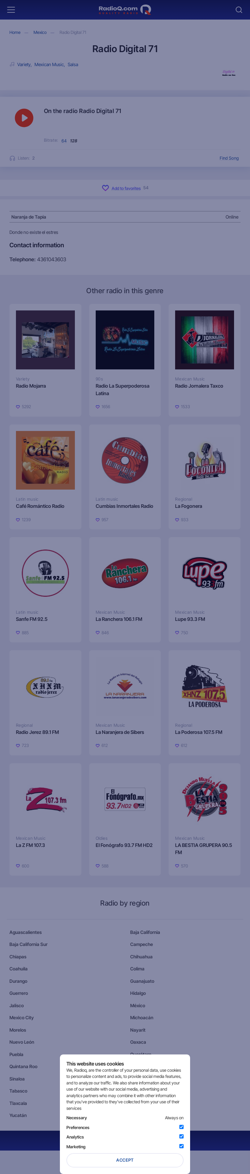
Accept (125, 1160)
